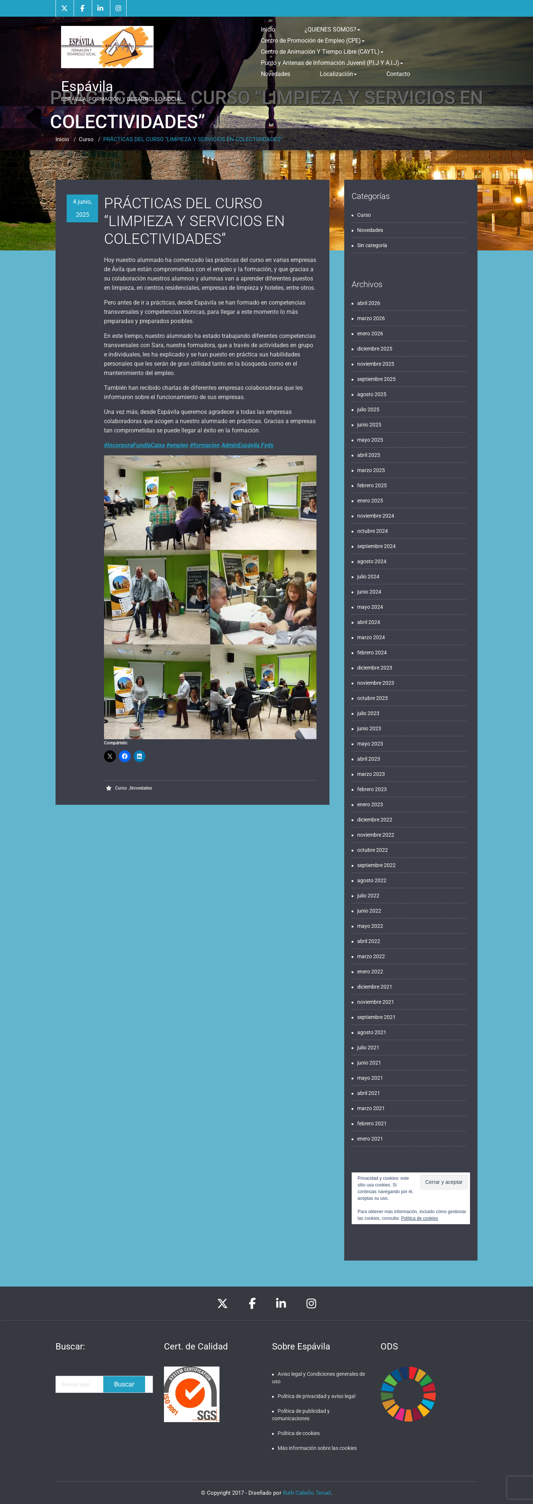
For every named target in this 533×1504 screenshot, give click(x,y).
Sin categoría (372, 245)
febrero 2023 (372, 789)
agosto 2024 (371, 561)
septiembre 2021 (376, 1017)
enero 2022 (370, 972)
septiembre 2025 (376, 379)
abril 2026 (368, 303)
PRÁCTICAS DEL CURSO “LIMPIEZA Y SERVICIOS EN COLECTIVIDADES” (192, 139)
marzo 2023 (371, 774)
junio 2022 (369, 911)
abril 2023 (368, 759)
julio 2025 (368, 409)
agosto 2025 (371, 394)
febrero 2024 (372, 652)
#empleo (177, 445)
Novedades (275, 73)
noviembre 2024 (375, 516)
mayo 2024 (370, 607)
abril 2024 (368, 622)
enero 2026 (370, 333)
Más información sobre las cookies (317, 1448)
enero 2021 (370, 1139)
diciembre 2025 (374, 349)
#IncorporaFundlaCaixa (134, 445)
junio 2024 (369, 592)
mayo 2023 (370, 744)
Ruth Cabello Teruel (307, 1493)
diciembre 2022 (374, 820)
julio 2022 (368, 896)
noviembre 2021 (375, 1002)
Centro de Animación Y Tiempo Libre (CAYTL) (322, 51)
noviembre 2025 (375, 364)
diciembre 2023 (374, 668)
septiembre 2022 (376, 865)
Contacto (398, 73)
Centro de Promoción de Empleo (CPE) (313, 40)
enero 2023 (370, 804)
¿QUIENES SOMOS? (332, 29)
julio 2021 (368, 1047)
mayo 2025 (370, 440)
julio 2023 (368, 713)
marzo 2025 (371, 470)
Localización (338, 73)
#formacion (205, 445)
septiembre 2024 (376, 546)
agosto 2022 (371, 880)
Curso (86, 139)
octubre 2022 (372, 850)
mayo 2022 (370, 926)
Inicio (268, 29)
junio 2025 (369, 425)
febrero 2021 (372, 1123)
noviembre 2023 (375, 683)
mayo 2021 (370, 1078)
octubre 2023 (372, 698)
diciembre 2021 (374, 987)
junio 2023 (369, 728)
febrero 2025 (372, 485)
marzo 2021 (371, 1108)
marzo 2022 (371, 956)
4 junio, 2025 (82, 208)
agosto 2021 (371, 1032)
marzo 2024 (371, 637)
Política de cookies (419, 1218)
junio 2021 (369, 1063)
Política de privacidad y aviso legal (316, 1396)
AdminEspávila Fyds (247, 445)
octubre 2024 (372, 531)
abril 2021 (368, 1093)
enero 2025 (370, 501)
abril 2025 (368, 455)
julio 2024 (368, 577)
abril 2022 (368, 941)
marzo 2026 (371, 318)
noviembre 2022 (375, 835)
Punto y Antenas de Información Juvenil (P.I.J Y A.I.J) (332, 62)
